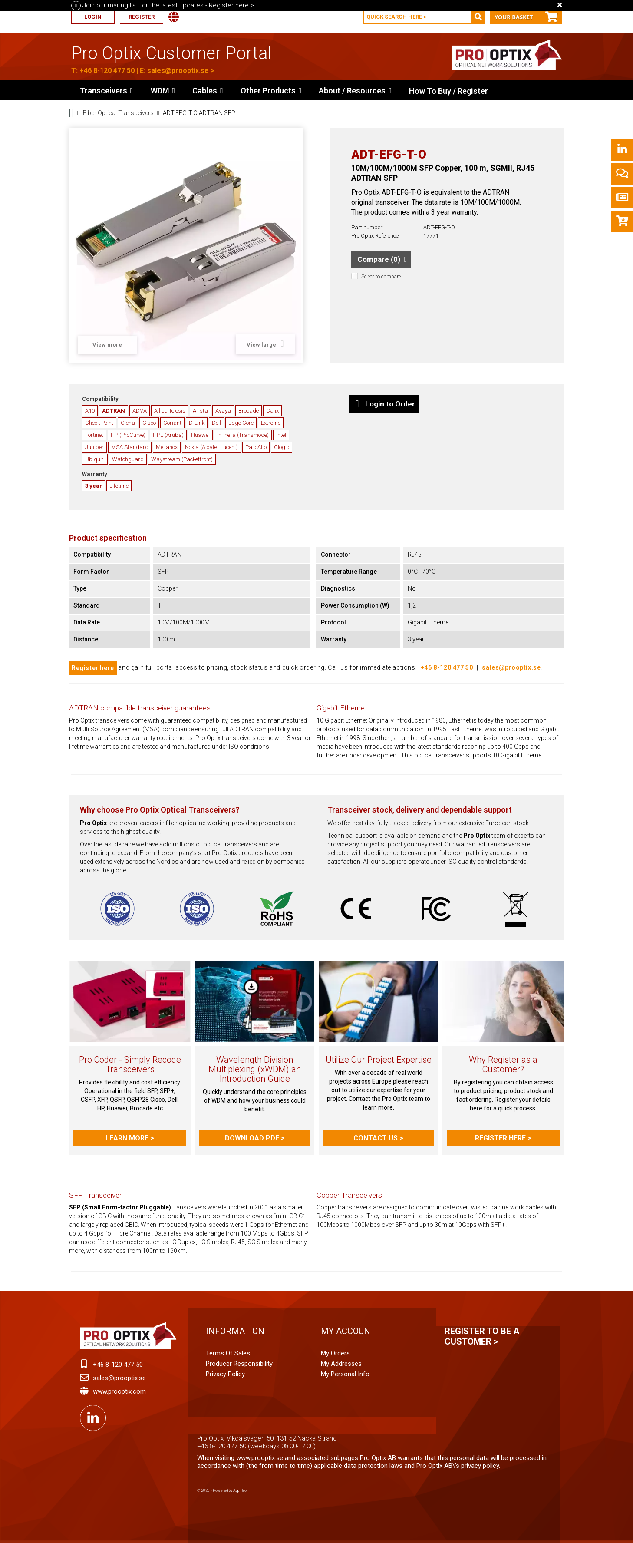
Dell (216, 423)
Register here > (503, 1138)
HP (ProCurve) (128, 435)
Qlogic (281, 447)
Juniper (94, 447)
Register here (93, 667)
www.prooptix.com (119, 1391)
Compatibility (100, 399)
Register (142, 16)
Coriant (172, 423)
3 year (93, 485)
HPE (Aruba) (168, 435)
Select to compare (381, 277)
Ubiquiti (95, 459)
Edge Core (241, 423)
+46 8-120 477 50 (107, 70)
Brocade (248, 410)
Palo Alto (256, 447)
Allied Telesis (169, 410)
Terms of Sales (228, 1353)
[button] (271, 90)
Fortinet (94, 435)
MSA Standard (129, 447)
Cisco (149, 423)
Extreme (270, 423)
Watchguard (128, 459)
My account (348, 1331)
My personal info (345, 1374)
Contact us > (378, 1138)
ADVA (139, 410)
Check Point (99, 423)
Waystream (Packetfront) (182, 459)
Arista (200, 410)
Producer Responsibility (239, 1364)
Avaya (223, 410)
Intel (281, 435)
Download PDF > (255, 1138)
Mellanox (167, 447)
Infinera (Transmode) (243, 435)
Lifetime (119, 485)
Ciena (128, 423)
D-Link (196, 423)
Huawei (200, 435)
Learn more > (130, 1138)
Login (93, 16)
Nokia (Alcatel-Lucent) (211, 447)
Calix (272, 410)
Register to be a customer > (482, 1336)
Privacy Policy (225, 1374)
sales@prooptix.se (178, 70)
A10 (90, 410)
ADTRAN (113, 410)
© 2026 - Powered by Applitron (222, 1490)
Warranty (94, 474)
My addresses (341, 1364)
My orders (335, 1353)
